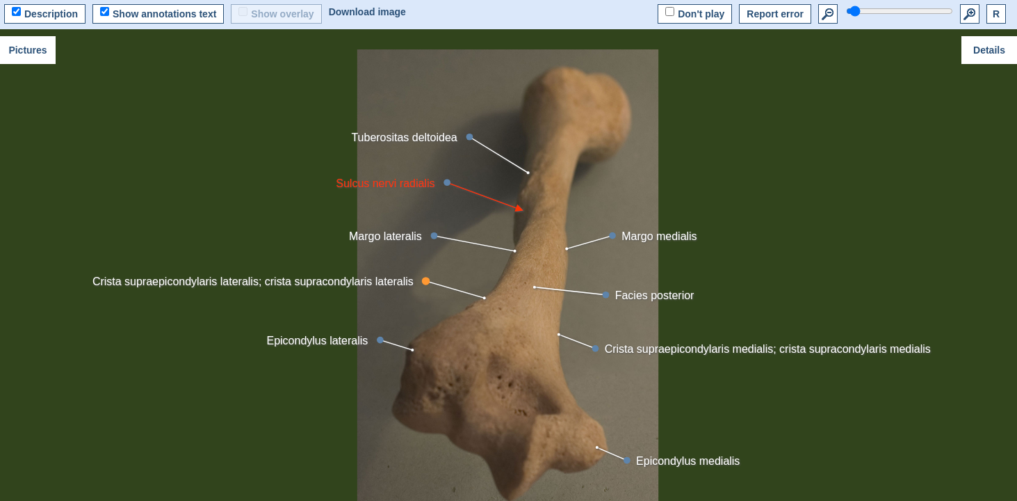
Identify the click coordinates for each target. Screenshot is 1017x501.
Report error (775, 13)
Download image (367, 11)
